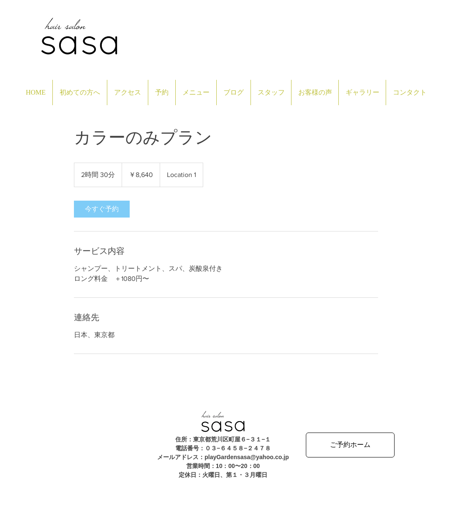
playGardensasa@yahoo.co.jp (246, 457)
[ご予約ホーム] (350, 445)
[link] (102, 209)
